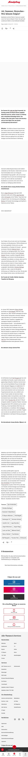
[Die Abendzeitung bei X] (14, 597)
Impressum (4, 723)
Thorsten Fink (11, 400)
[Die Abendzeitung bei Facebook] (14, 582)
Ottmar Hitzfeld (19, 309)
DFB (18, 386)
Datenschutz (4, 729)
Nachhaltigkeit (17, 655)
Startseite (2, 5)
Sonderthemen (17, 707)
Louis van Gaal (13, 110)
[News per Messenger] (14, 611)
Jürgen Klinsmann (9, 193)
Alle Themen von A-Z (6, 666)
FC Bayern (22, 408)
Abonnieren (4, 704)
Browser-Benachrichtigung (7, 678)
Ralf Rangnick (16, 378)
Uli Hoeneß (7, 197)
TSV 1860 (3, 655)
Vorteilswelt (4, 684)
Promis (3, 658)
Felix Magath (12, 311)
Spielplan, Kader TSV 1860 (7, 690)
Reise (15, 652)
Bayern (3, 649)
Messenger (4, 672)
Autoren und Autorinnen (6, 698)
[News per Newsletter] (14, 618)
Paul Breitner (15, 534)
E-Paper (3, 710)
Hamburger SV (6, 519)
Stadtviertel (4, 646)
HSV (24, 384)
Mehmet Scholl (16, 249)
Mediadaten (17, 698)
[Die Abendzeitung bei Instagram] (14, 590)
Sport (6, 5)
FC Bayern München (11, 5)
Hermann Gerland (16, 519)
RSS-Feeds (3, 675)
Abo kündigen (4, 735)
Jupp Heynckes (20, 195)
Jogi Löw (3, 339)
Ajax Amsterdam (5, 482)
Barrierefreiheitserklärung (7, 732)
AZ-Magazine (17, 704)
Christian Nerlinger (19, 267)
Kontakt (3, 713)
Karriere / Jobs (4, 701)
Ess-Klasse (3, 681)
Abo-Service (4, 707)
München (3, 643)
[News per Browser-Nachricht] (14, 625)
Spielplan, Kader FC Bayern (7, 687)
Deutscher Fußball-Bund (8, 512)
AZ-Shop (16, 701)
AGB (2, 726)
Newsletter (3, 669)
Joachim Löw (5, 523)
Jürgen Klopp (17, 526)
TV (14, 646)
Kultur (15, 649)
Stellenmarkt (17, 666)
